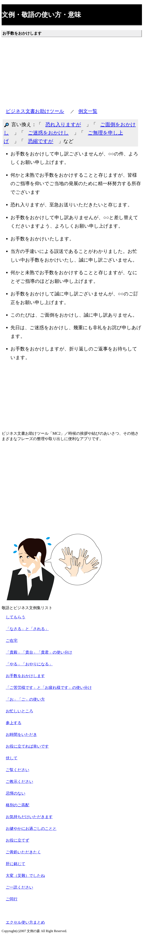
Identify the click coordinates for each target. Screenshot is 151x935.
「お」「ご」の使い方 (25, 699)
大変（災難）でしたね (25, 875)
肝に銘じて (15, 864)
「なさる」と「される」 (27, 629)
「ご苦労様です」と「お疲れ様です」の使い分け (49, 687)
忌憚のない (15, 793)
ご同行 (11, 899)
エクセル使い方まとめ (25, 922)
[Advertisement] (72, 74)
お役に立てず (17, 840)
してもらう (15, 617)
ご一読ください (19, 887)
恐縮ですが (40, 141)
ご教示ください (19, 781)
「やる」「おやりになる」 (29, 664)
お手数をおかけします (25, 676)
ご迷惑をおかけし (48, 132)
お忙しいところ (19, 711)
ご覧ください (17, 770)
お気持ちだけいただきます (29, 817)
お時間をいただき (21, 734)
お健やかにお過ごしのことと (31, 828)
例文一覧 (87, 111)
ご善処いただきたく (23, 852)
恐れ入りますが (63, 124)
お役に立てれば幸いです (27, 746)
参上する (13, 723)
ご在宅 (11, 640)
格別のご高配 (17, 805)
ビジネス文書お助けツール (35, 111)
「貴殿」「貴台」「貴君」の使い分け (39, 652)
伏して (11, 758)
